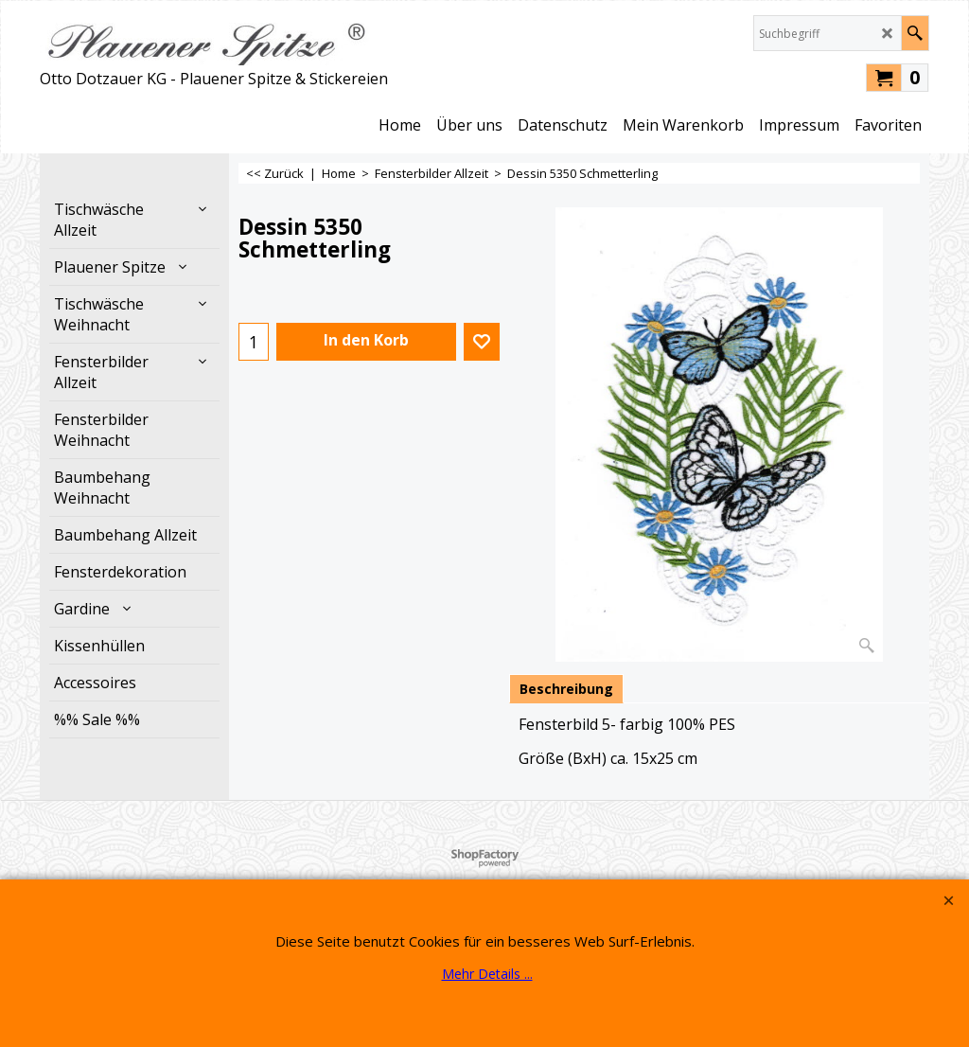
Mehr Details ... (487, 974)
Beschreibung (566, 689)
